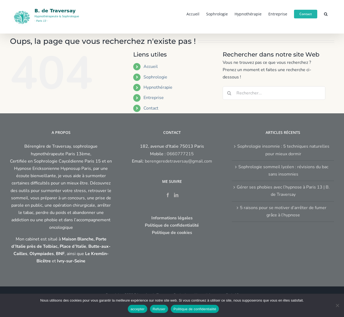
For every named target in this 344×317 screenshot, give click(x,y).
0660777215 (180, 154)
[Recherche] (229, 93)
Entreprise (153, 98)
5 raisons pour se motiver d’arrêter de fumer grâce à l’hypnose (283, 211)
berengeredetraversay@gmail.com (178, 161)
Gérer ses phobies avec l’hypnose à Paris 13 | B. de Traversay (283, 190)
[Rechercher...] (274, 93)
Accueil (150, 67)
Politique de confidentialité (194, 309)
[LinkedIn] (176, 195)
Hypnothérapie (157, 87)
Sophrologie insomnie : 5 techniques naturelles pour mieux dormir (283, 150)
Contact (150, 108)
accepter (138, 309)
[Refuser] (337, 305)
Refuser (159, 309)
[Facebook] (168, 195)
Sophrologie (155, 77)
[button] (326, 13)
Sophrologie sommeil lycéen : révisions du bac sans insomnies (283, 170)
